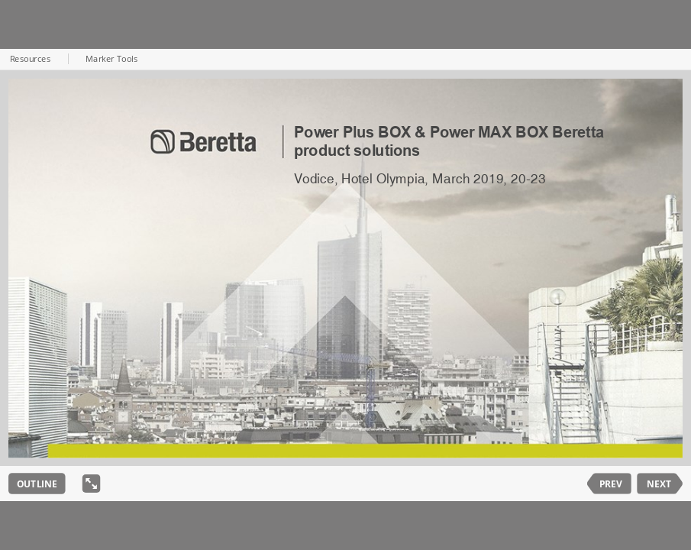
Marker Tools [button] (111, 59)
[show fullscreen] (91, 483)
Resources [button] (30, 59)
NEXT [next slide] (659, 483)
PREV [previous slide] (610, 483)
